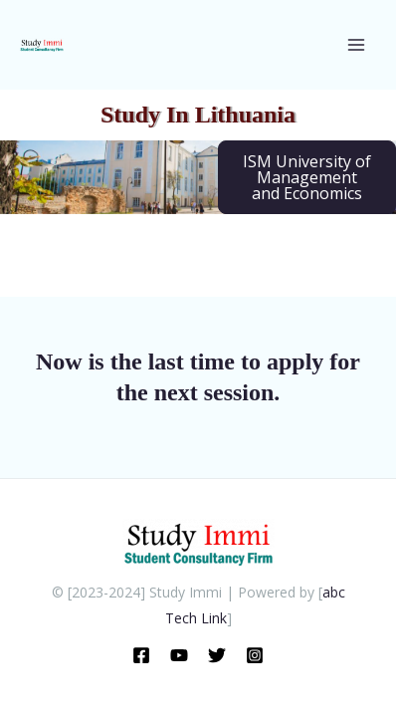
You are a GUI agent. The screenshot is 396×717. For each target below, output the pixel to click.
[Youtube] (179, 655)
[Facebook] (141, 655)
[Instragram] (255, 655)
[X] (217, 655)
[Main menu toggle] (355, 45)
